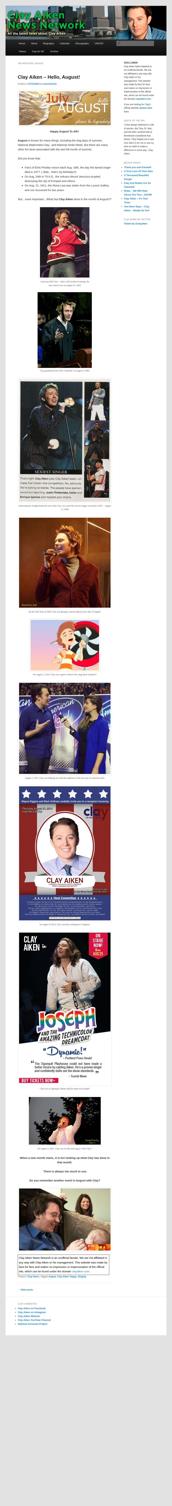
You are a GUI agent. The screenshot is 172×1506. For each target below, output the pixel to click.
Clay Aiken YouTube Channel (34, 1320)
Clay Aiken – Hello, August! (49, 77)
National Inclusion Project (32, 1324)
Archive (54, 51)
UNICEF (99, 43)
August (52, 1276)
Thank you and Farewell (137, 167)
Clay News (33, 1276)
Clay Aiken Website (29, 1316)
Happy (73, 1276)
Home (22, 43)
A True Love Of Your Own (138, 171)
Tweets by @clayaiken (135, 223)
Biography (48, 43)
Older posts (25, 1289)
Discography (82, 43)
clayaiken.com (143, 99)
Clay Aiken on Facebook (32, 1308)
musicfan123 (50, 84)
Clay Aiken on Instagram (32, 1312)
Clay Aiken (63, 1276)
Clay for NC (38, 51)
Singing (82, 1276)
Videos (22, 51)
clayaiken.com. (81, 1271)
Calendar (65, 43)
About (34, 43)
